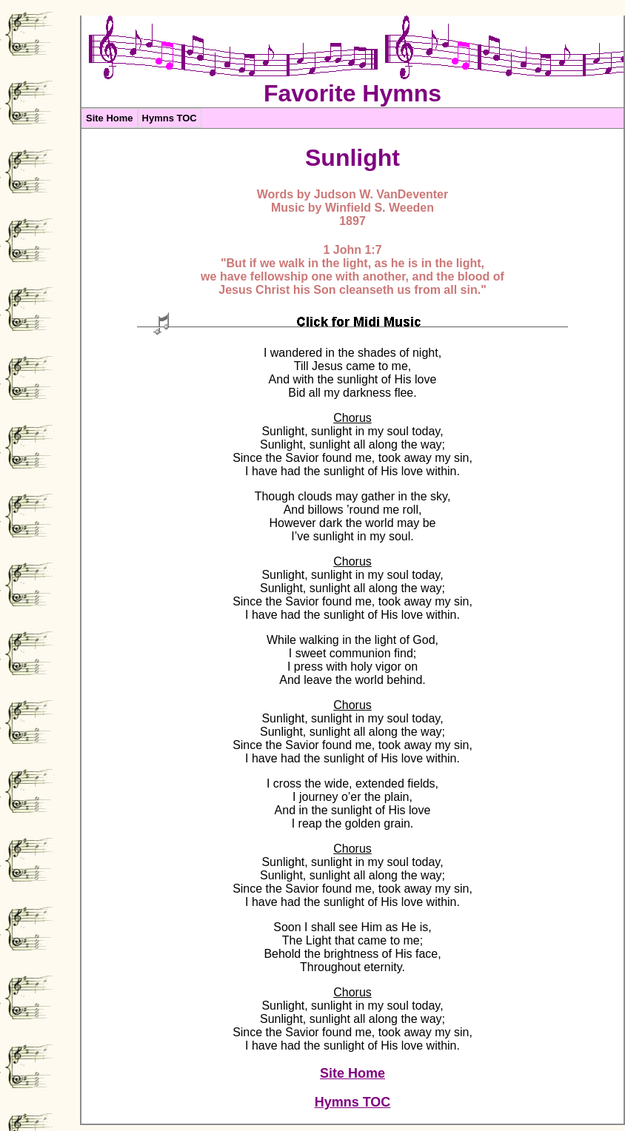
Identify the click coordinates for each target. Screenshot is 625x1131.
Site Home (109, 118)
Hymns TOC (169, 118)
